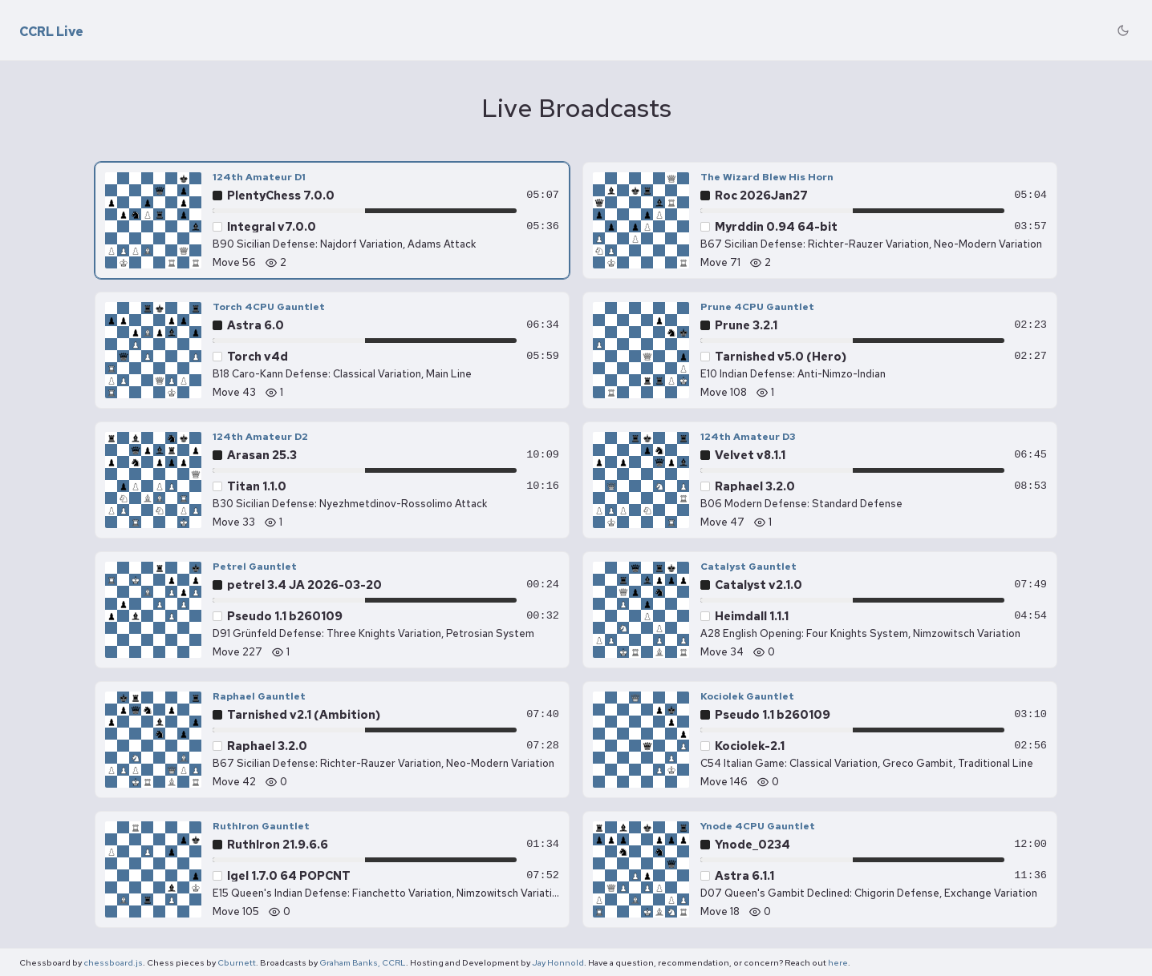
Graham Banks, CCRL (362, 962)
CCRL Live (51, 32)
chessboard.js (113, 962)
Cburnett (236, 962)
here (838, 962)
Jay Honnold (558, 962)
